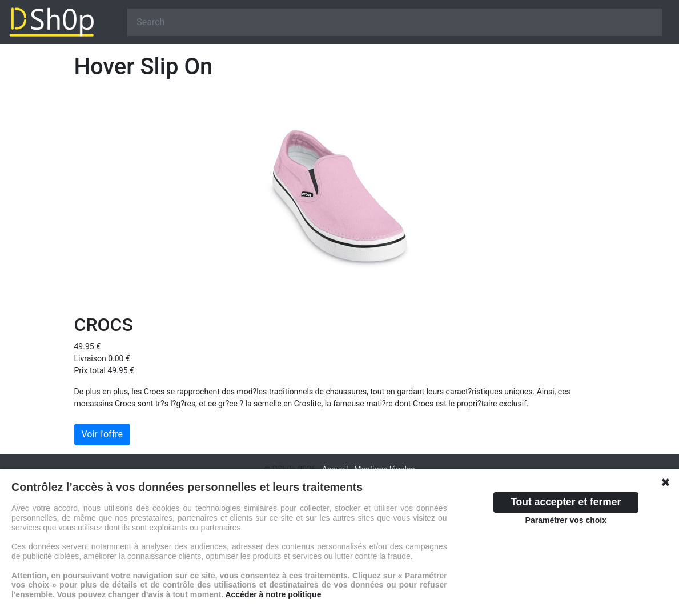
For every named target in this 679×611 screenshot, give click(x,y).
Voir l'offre (102, 434)
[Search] (394, 22)
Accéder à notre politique (273, 594)
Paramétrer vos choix (565, 520)
